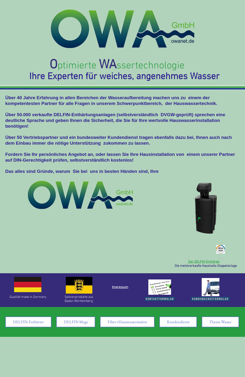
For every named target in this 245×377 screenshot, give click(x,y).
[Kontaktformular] (160, 299)
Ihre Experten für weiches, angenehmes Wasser (124, 76)
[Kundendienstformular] (210, 299)
